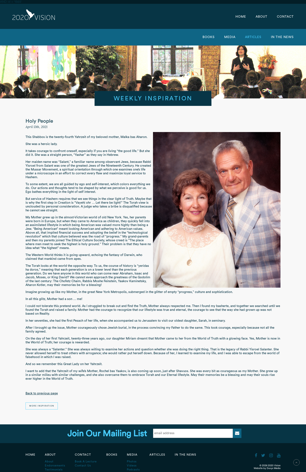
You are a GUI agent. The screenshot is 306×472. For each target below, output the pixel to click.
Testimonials (54, 469)
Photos (132, 461)
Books (209, 37)
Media (230, 37)
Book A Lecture (86, 461)
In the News (282, 37)
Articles (253, 37)
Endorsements (55, 465)
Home (240, 16)
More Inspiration (41, 406)
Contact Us (83, 465)
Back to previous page (42, 393)
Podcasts (133, 469)
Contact (285, 16)
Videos (132, 465)
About (262, 16)
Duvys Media (273, 468)
